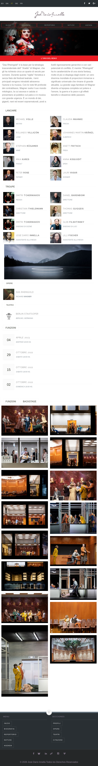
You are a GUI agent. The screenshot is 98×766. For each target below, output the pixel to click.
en (7, 3)
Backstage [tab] (29, 401)
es (2, 3)
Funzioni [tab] (11, 401)
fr (21, 3)
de (16, 3)
